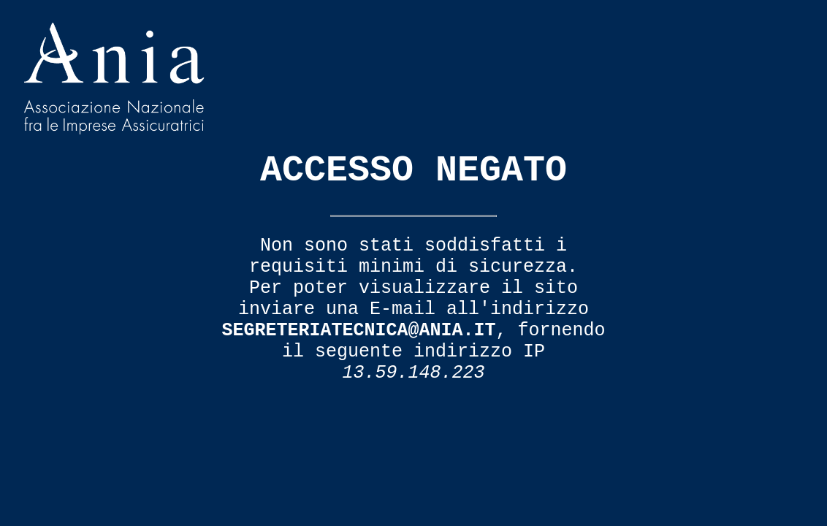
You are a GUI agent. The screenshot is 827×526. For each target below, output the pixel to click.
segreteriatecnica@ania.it (358, 330)
